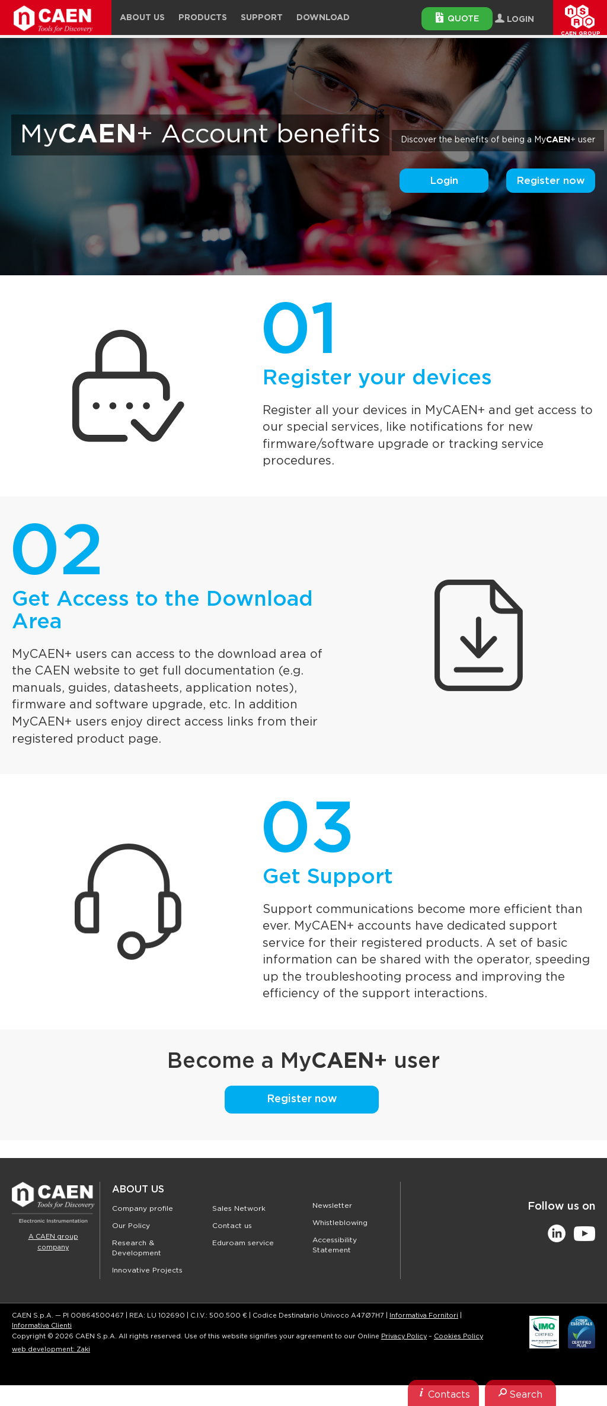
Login (444, 181)
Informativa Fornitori (423, 1315)
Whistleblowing (340, 1222)
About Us (138, 1189)
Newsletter (332, 1205)
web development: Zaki (51, 1349)
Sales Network (239, 1208)
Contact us (232, 1225)
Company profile (142, 1208)
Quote (457, 17)
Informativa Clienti (42, 1325)
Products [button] (202, 18)
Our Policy (131, 1225)
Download (323, 18)
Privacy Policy (404, 1336)
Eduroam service (243, 1242)
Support (262, 18)
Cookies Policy (458, 1336)
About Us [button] (142, 18)
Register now (550, 181)
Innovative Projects (147, 1270)
